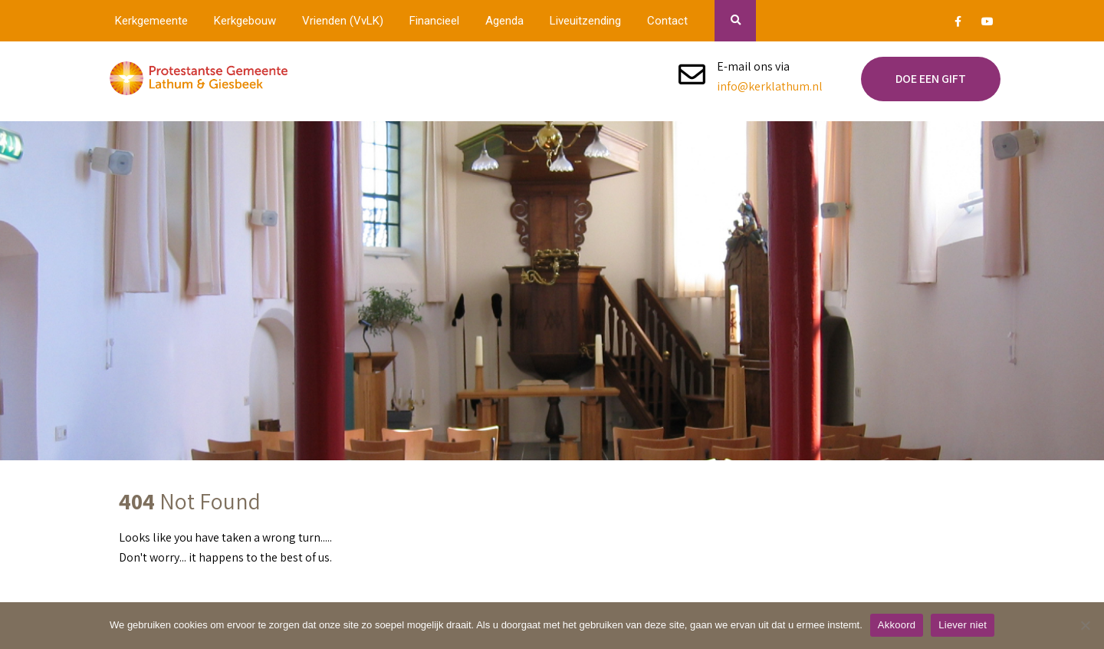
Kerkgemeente (151, 21)
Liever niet (962, 625)
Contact (667, 21)
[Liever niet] (1084, 625)
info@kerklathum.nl (770, 86)
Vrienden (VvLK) (342, 21)
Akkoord (896, 625)
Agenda (504, 21)
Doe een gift (930, 79)
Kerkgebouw (245, 21)
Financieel (434, 21)
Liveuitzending (585, 21)
